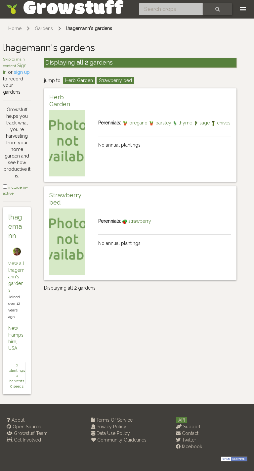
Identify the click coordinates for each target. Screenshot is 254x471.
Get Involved (24, 440)
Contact (187, 433)
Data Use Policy (110, 433)
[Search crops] (171, 9)
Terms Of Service (112, 420)
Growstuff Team (27, 433)
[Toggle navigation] (243, 9)
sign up (22, 72)
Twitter (186, 440)
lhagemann (15, 226)
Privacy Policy (108, 426)
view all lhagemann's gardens (16, 277)
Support (188, 426)
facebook (189, 446)
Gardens (44, 28)
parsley (161, 122)
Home (14, 28)
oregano (135, 122)
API (181, 420)
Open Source (24, 426)
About (15, 420)
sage (202, 122)
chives (221, 122)
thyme (183, 122)
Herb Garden (79, 80)
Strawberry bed (115, 80)
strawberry (136, 221)
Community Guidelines (119, 440)
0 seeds (16, 386)
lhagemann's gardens (89, 28)
